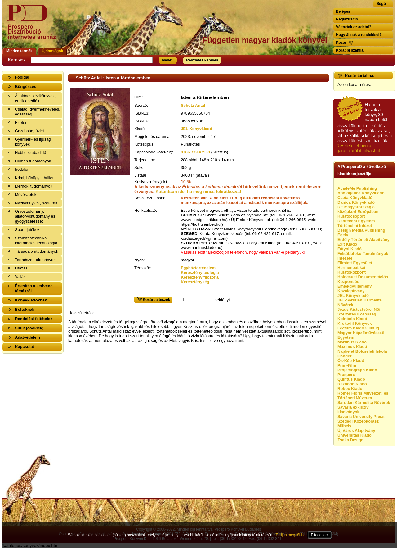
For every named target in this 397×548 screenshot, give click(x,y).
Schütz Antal (193, 105)
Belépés (343, 11)
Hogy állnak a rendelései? (358, 35)
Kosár (341, 42)
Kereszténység (195, 281)
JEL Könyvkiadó (196, 128)
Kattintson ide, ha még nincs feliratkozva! (198, 191)
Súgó (381, 4)
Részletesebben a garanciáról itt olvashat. (359, 148)
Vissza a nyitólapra (33, 26)
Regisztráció (347, 19)
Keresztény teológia (200, 272)
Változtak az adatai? (353, 27)
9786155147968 (195, 152)
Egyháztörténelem (198, 267)
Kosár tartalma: (359, 75)
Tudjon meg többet (290, 535)
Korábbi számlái (350, 50)
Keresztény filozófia (200, 277)
